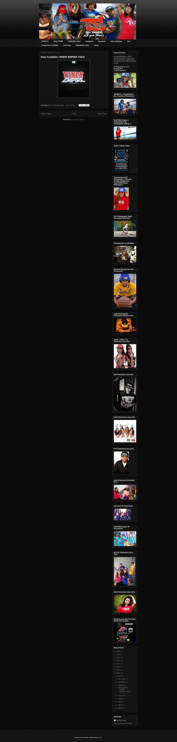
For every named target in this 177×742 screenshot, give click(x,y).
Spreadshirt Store (82, 45)
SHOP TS (45, 41)
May (120, 702)
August (121, 695)
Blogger (99, 737)
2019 (118, 657)
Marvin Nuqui (121, 720)
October (121, 685)
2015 (118, 670)
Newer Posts (46, 114)
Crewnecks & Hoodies (50, 45)
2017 (118, 664)
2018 (118, 660)
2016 (118, 667)
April (120, 705)
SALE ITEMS (58, 41)
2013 (118, 676)
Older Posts (101, 114)
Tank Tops (67, 45)
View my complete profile (123, 723)
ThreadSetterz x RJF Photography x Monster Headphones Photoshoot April (125, 60)
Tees (128, 41)
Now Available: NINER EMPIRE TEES (63, 57)
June (120, 699)
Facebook (102, 41)
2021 (118, 651)
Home (96, 45)
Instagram (89, 41)
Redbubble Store (74, 41)
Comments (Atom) (78, 119)
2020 (118, 654)
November (122, 682)
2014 (118, 673)
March (120, 708)
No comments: (71, 105)
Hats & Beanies (116, 41)
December (122, 679)
